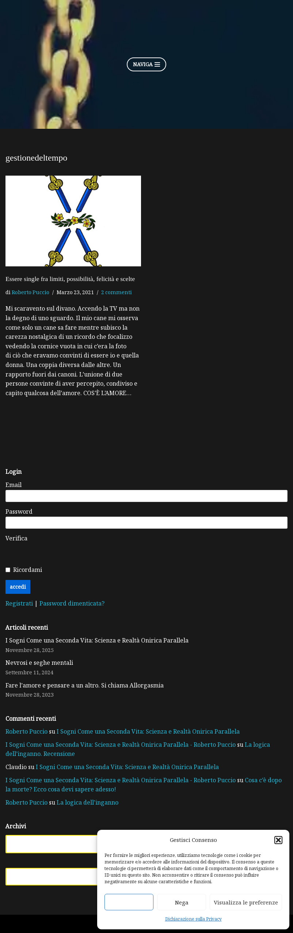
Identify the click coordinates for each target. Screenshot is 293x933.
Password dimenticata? (71, 603)
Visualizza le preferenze (246, 902)
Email (13, 484)
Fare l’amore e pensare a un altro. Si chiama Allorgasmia (84, 685)
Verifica (16, 538)
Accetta (129, 902)
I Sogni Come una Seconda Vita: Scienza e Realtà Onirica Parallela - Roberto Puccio (120, 744)
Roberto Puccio (30, 292)
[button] (278, 840)
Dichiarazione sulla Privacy (193, 918)
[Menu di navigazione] (146, 64)
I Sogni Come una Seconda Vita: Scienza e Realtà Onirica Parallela (97, 640)
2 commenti (116, 292)
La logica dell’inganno (87, 802)
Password (19, 511)
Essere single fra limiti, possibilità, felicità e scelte (70, 278)
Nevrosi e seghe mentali (39, 662)
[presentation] (145, 548)
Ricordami (27, 569)
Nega (182, 902)
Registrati (19, 603)
